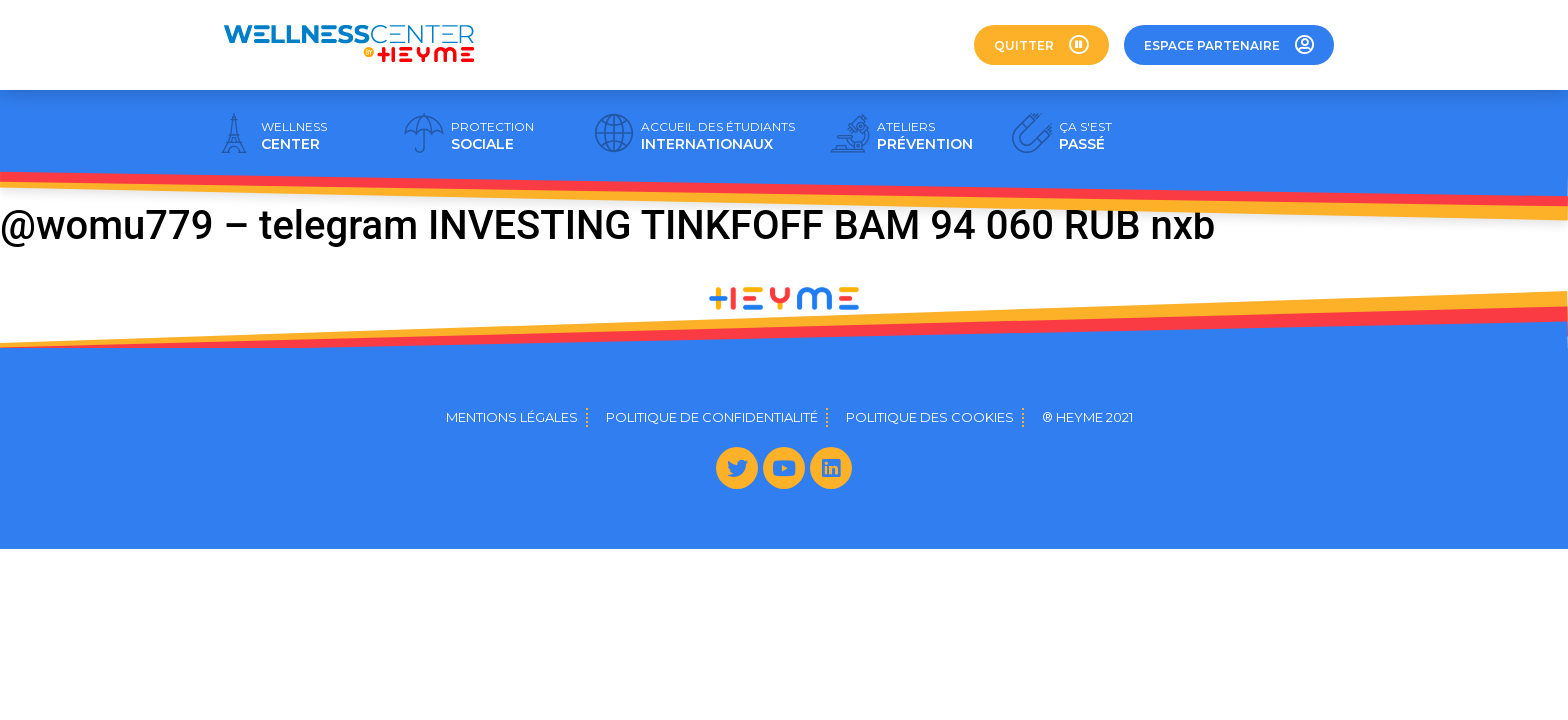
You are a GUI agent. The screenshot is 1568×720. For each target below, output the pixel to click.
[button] (1041, 45)
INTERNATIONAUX (718, 136)
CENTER (294, 136)
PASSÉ (1085, 136)
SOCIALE (492, 136)
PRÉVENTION (925, 136)
